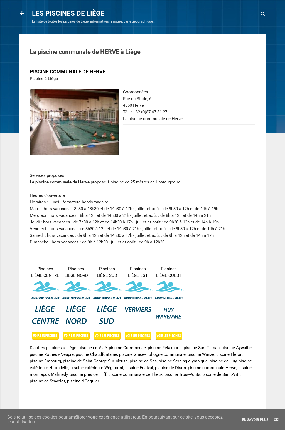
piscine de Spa (143, 361)
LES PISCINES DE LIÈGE (68, 13)
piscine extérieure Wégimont (96, 367)
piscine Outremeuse (127, 347)
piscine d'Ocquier (83, 381)
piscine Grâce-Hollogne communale (152, 354)
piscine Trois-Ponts (182, 374)
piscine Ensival (139, 367)
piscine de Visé (92, 347)
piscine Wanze (201, 354)
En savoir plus (255, 420)
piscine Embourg (45, 361)
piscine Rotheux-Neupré (52, 354)
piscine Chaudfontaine (96, 354)
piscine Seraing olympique (183, 361)
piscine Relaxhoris (165, 347)
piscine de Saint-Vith (221, 374)
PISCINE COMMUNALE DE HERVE (67, 71)
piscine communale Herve (212, 367)
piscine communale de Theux (135, 374)
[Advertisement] (155, 135)
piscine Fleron (229, 354)
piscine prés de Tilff (88, 374)
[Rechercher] (263, 15)
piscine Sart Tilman (202, 347)
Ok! (276, 420)
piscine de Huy (223, 361)
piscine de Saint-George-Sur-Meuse (95, 361)
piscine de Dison (170, 367)
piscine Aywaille (237, 347)
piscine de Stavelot (47, 381)
